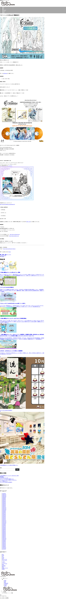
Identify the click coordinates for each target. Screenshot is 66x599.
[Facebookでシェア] (2, 255)
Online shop (6, 583)
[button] (12, 593)
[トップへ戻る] (0, 594)
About (5, 580)
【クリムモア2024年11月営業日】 (6, 482)
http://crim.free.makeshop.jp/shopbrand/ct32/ (7, 204)
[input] (6, 593)
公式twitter (5, 73)
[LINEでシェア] (5, 255)
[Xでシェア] (0, 255)
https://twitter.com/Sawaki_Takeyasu (9, 248)
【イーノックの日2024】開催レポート (7, 478)
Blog (5, 582)
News (4, 254)
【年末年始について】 (4, 477)
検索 (1, 467)
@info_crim (28, 221)
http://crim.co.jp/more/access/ (15, 234)
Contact (5, 585)
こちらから (10, 165)
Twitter (9, 251)
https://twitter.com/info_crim (14, 235)
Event (1, 254)
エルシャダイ (8, 254)
